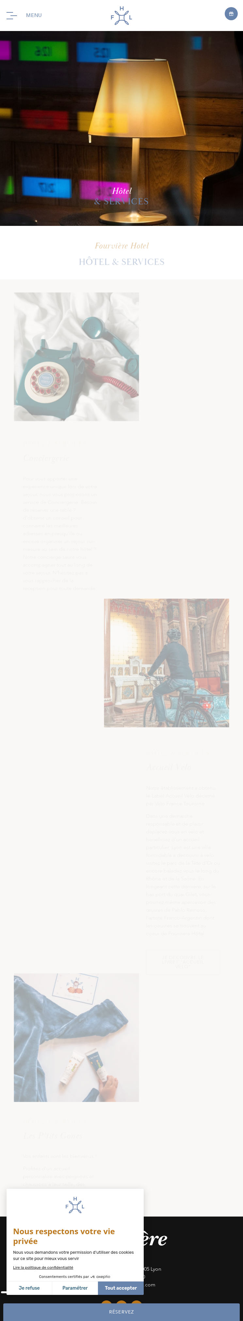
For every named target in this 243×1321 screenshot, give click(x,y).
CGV (153, 1285)
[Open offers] (231, 13)
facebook (106, 957)
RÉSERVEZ (121, 1312)
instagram (121, 957)
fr (174, 1285)
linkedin (136, 957)
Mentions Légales (185, 1277)
